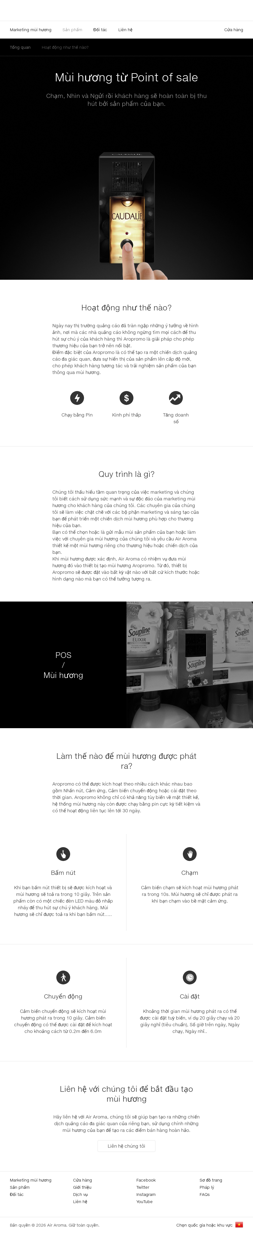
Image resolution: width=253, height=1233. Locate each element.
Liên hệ (125, 29)
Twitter (142, 1187)
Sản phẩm (72, 29)
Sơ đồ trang (211, 1180)
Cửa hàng (233, 29)
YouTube (144, 1201)
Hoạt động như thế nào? (65, 47)
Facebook (146, 1180)
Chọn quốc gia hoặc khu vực (204, 1225)
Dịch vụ (80, 1194)
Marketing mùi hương (30, 29)
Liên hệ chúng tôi (126, 1146)
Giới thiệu (82, 1187)
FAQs (205, 1194)
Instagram (146, 1194)
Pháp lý (207, 1187)
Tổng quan (20, 47)
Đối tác (100, 29)
